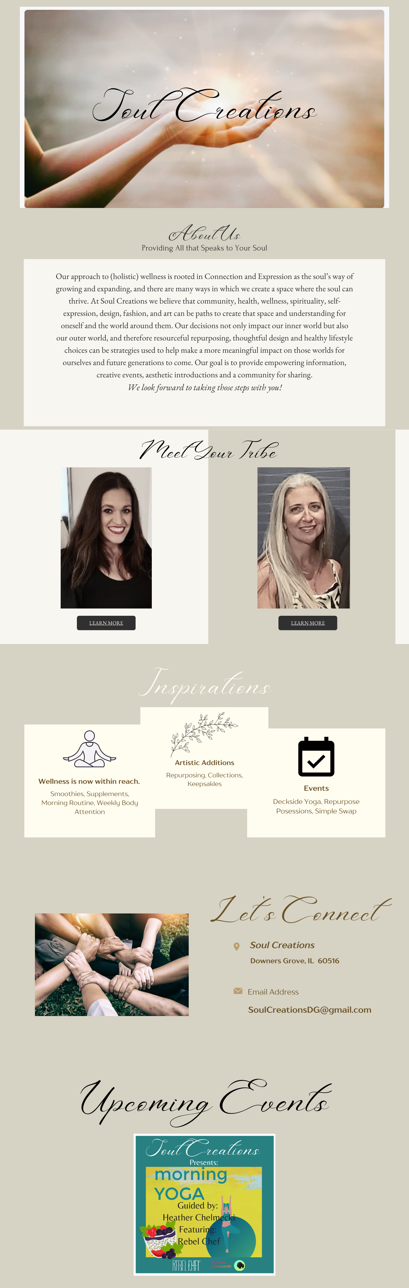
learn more (106, 622)
